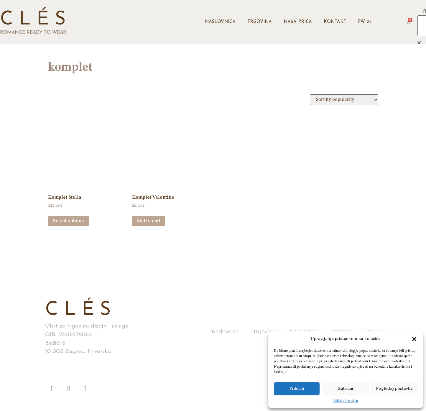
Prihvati (296, 389)
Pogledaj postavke (394, 389)
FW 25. (365, 22)
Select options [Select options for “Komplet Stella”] (68, 220)
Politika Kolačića (345, 401)
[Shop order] (344, 99)
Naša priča (298, 22)
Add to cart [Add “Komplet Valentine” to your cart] (148, 220)
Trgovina (259, 22)
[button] (414, 339)
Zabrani (345, 389)
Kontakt (335, 22)
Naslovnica (220, 22)
